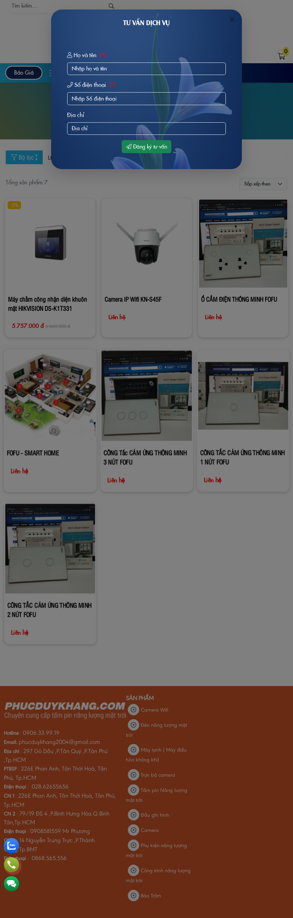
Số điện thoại (92, 85)
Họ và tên (87, 55)
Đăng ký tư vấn (146, 146)
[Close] (232, 19)
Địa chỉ (75, 114)
